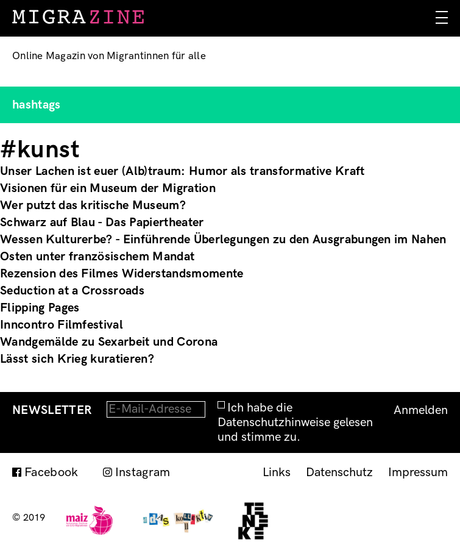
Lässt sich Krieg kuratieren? (77, 359)
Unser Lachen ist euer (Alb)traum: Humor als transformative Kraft (182, 171)
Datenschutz (339, 472)
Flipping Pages (39, 308)
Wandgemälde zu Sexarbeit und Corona (109, 342)
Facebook (51, 472)
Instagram (143, 472)
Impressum (418, 472)
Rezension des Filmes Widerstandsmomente (121, 273)
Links (277, 472)
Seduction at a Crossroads (72, 290)
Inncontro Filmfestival (61, 325)
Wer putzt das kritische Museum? (93, 205)
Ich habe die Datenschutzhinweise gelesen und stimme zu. (295, 422)
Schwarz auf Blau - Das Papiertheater (102, 222)
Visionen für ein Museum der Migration (108, 188)
